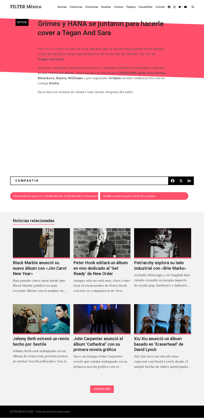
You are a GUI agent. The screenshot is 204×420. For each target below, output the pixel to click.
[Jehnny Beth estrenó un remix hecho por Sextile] (41, 341)
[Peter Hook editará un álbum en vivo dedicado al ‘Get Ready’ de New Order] (102, 265)
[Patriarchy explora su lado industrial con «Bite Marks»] (162, 265)
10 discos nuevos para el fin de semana (133, 196)
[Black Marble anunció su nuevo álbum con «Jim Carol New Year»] (41, 265)
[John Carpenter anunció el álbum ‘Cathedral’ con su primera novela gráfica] (102, 341)
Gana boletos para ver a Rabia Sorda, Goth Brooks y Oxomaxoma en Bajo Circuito (56, 196)
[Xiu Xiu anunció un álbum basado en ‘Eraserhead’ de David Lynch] (162, 341)
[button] (194, 6)
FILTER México (25, 6)
